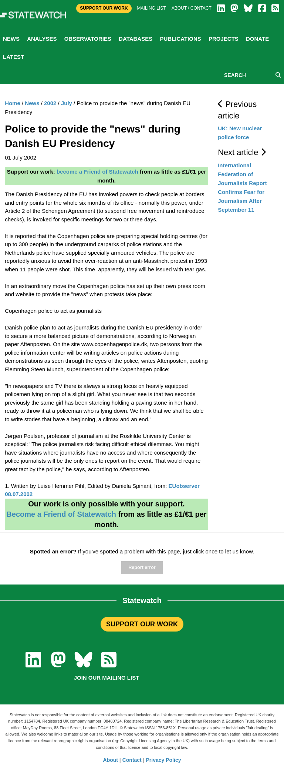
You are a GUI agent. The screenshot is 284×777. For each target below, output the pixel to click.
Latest (13, 57)
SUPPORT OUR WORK (142, 624)
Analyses (42, 39)
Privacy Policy (163, 760)
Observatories (87, 39)
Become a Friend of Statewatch (61, 514)
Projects (224, 39)
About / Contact (192, 8)
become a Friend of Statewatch (97, 171)
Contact (132, 760)
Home (12, 103)
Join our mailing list (106, 677)
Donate (257, 39)
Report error (141, 567)
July (66, 103)
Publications (180, 39)
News (11, 39)
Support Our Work (104, 8)
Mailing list (151, 8)
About (110, 760)
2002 (50, 103)
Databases (135, 39)
